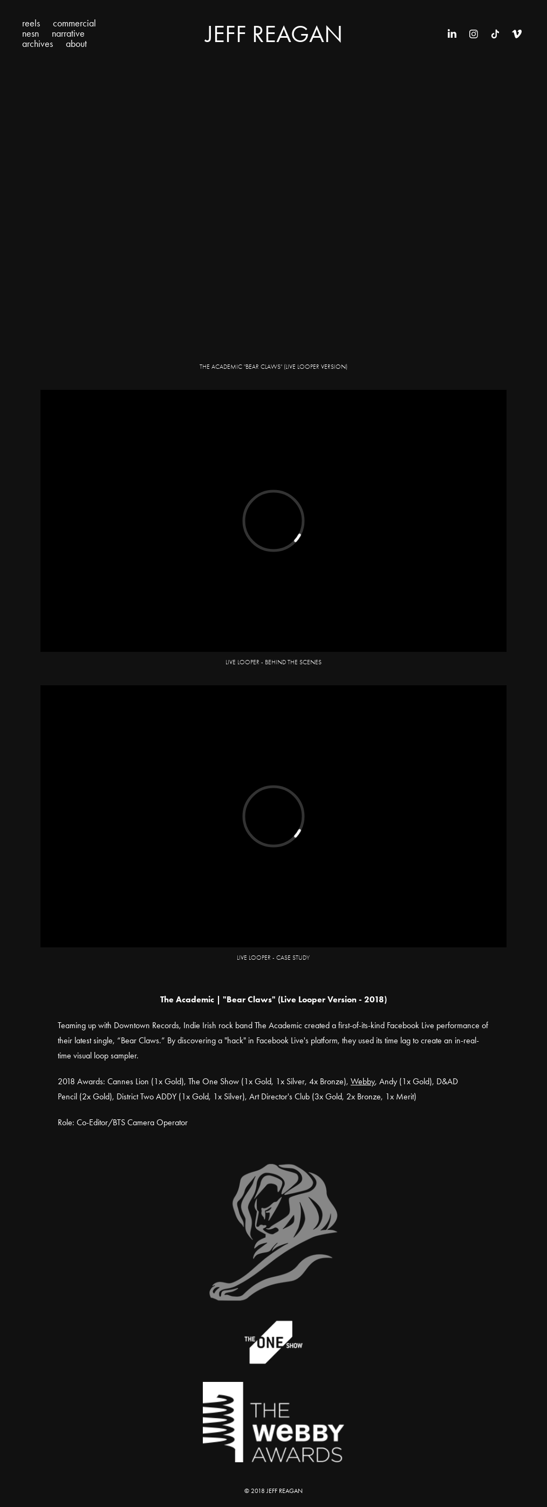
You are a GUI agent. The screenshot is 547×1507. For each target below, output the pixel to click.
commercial (74, 23)
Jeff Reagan (274, 33)
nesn (30, 33)
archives (37, 44)
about (76, 44)
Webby (363, 1081)
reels (31, 23)
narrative (68, 33)
